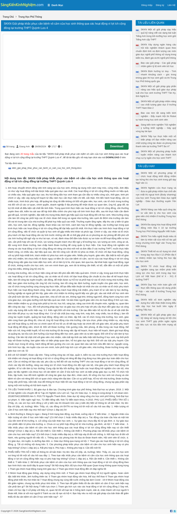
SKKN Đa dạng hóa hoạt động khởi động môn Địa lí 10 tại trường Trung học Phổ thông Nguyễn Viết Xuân (156, 227)
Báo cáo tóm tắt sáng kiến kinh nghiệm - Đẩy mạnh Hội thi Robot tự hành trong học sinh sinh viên (156, 116)
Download (116, 146)
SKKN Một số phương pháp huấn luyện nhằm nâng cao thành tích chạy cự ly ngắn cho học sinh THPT (156, 154)
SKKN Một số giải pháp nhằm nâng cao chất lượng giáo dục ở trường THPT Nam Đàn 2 (156, 104)
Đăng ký (160, 5)
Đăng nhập (146, 5)
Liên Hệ (171, 5)
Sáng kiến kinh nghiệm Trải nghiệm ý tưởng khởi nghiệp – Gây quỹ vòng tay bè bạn (156, 128)
